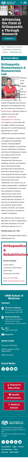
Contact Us (9, 38)
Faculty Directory (9, 345)
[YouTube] (20, 442)
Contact (21, 447)
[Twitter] (11, 442)
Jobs (15, 449)
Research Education (14, 386)
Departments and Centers (14, 47)
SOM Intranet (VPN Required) (10, 350)
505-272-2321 (11, 330)
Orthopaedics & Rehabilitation (12, 49)
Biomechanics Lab (15, 52)
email (17, 226)
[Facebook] (3, 369)
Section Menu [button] (11, 58)
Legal (14, 447)
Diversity (4, 452)
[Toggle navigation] (25, 2)
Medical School (14, 406)
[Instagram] (7, 369)
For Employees (6, 449)
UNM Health (14, 452)
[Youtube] (16, 369)
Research (5, 52)
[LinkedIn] (11, 369)
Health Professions (14, 396)
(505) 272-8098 (12, 278)
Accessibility (6, 447)
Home (3, 47)
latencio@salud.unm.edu (16, 281)
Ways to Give (7, 355)
